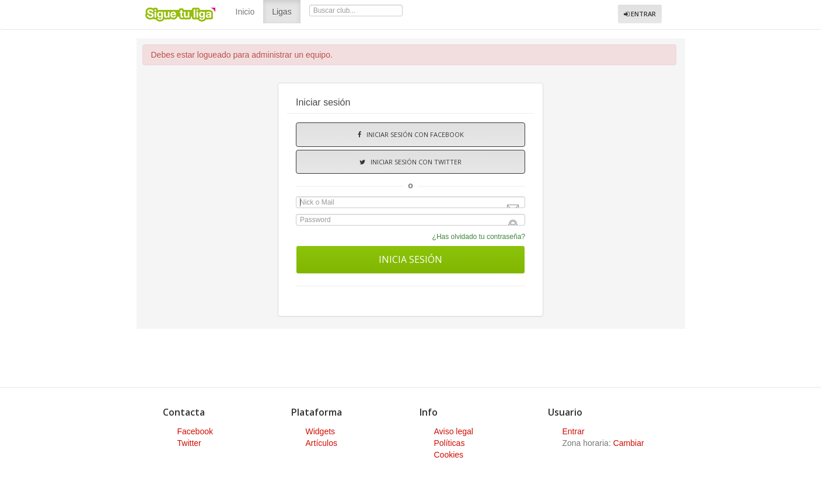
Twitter (189, 443)
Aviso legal (453, 431)
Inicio (245, 11)
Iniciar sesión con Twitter (410, 161)
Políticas (449, 443)
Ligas (286, 10)
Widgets (321, 431)
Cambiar (628, 443)
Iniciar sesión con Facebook (411, 134)
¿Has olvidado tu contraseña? (478, 237)
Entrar (640, 13)
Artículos (321, 443)
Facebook (195, 431)
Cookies (449, 454)
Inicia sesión (410, 259)
